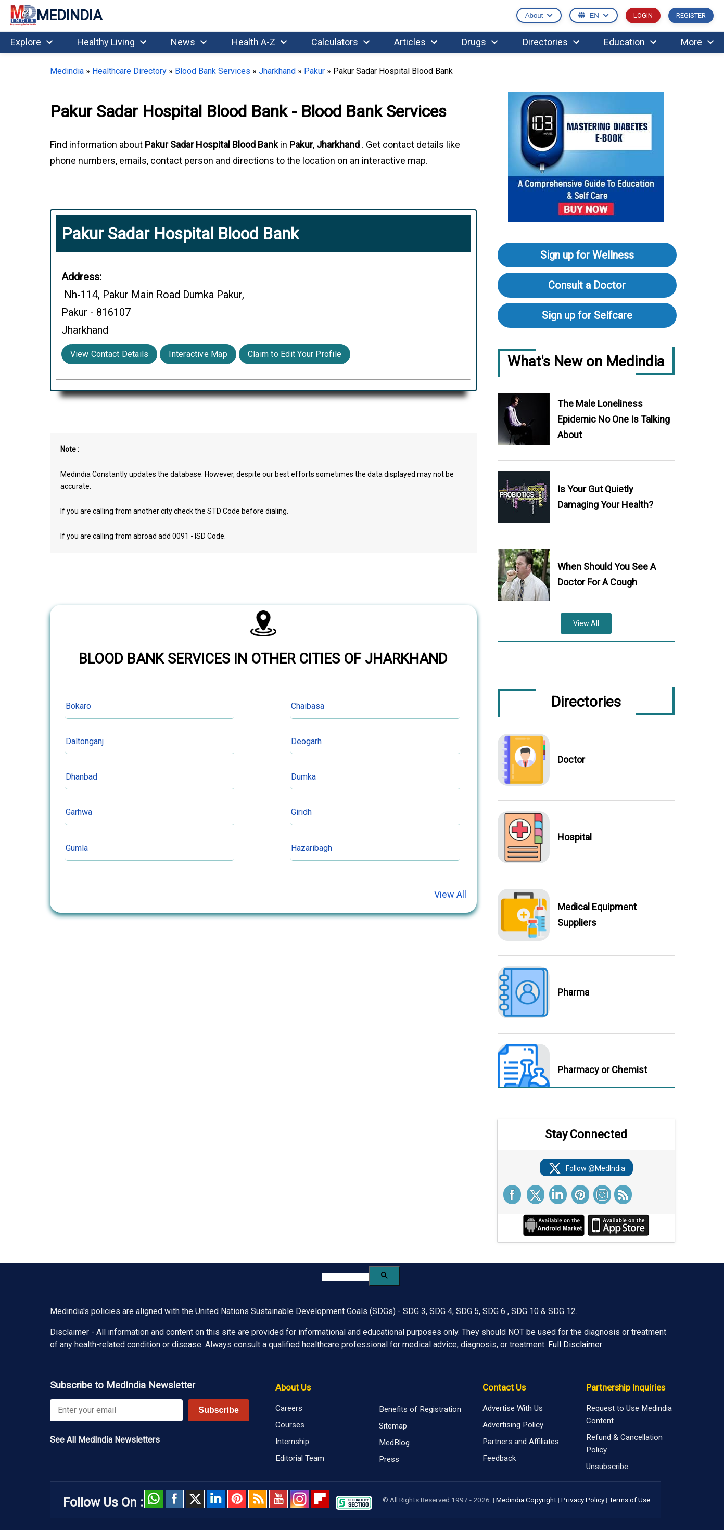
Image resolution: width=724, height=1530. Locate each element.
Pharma (573, 992)
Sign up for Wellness (587, 255)
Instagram (299, 1498)
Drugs (480, 41)
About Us (293, 1387)
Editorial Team (299, 1458)
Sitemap (393, 1426)
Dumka (303, 777)
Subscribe (218, 1410)
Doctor (571, 759)
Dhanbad (81, 777)
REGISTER (691, 15)
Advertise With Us (512, 1408)
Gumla (77, 848)
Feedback (499, 1458)
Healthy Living (111, 41)
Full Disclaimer (575, 1344)
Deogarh (306, 741)
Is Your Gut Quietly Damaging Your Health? (605, 496)
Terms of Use (629, 1500)
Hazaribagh (311, 848)
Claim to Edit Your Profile (294, 354)
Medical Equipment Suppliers (597, 914)
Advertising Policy (512, 1425)
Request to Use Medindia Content (629, 1414)
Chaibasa (307, 706)
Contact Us (504, 1387)
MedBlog (394, 1442)
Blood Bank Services (212, 71)
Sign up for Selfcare (587, 315)
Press (389, 1459)
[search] (345, 1277)
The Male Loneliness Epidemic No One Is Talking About (613, 419)
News (189, 41)
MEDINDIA (56, 16)
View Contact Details (109, 354)
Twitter (195, 1498)
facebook (174, 1498)
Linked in (216, 1498)
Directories (551, 41)
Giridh (301, 812)
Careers (288, 1408)
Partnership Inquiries (625, 1387)
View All (450, 894)
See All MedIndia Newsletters (105, 1440)
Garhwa (79, 812)
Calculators (340, 41)
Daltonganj (85, 741)
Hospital (574, 837)
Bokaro (78, 706)
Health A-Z (259, 41)
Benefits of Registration (420, 1409)
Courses (289, 1425)
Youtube (278, 1498)
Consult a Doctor (587, 285)
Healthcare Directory (129, 71)
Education (630, 41)
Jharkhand (277, 71)
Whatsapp (153, 1498)
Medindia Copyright (526, 1500)
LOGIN (643, 15)
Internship (292, 1441)
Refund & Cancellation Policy (624, 1444)
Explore (31, 41)
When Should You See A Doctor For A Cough (606, 574)
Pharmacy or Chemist (602, 1069)
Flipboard (320, 1498)
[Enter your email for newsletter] (116, 1410)
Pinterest (236, 1498)
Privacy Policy (582, 1500)
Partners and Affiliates (520, 1441)
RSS (257, 1498)
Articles (415, 41)
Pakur (314, 71)
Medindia (67, 71)
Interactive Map (198, 354)
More (697, 41)
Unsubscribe (607, 1466)
